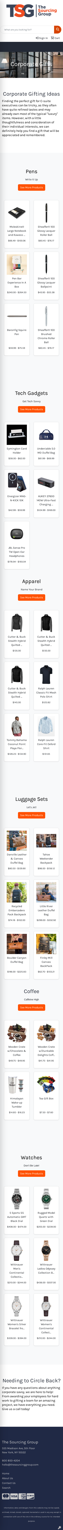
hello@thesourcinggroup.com (20, 1464)
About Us (7, 1478)
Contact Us (8, 1483)
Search (6, 1487)
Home (5, 1473)
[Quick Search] (27, 30)
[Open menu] (56, 47)
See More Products (31, 187)
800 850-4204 (11, 1460)
